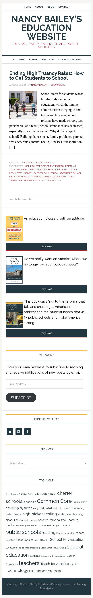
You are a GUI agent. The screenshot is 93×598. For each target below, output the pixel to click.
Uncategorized (45, 162)
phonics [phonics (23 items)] (10, 525)
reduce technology (21, 173)
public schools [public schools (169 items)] (23, 532)
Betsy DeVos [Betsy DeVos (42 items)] (37, 494)
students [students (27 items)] (35, 555)
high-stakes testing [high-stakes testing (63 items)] (39, 514)
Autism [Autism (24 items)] (23, 494)
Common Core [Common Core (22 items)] (80, 502)
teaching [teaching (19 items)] (74, 564)
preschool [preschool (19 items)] (19, 525)
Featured (29, 162)
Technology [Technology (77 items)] (17, 570)
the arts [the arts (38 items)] (42, 571)
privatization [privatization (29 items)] (47, 525)
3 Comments (58, 85)
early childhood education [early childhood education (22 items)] (46, 508)
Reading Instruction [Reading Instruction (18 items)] (65, 533)
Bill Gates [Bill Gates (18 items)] (52, 494)
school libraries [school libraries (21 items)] (41, 540)
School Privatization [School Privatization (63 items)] (67, 539)
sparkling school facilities (57, 176)
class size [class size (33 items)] (29, 502)
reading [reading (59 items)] (48, 532)
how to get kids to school (63, 169)
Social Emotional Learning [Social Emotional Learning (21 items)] (53, 547)
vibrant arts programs (23, 180)
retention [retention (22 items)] (10, 540)
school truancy (30, 176)
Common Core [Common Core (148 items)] (54, 501)
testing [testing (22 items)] (32, 571)
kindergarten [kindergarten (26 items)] (65, 514)
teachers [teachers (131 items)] (29, 563)
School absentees (61, 173)
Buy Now (46, 246)
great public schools (34, 169)
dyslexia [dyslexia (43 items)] (26, 508)
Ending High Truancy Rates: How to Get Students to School (46, 76)
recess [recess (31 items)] (80, 533)
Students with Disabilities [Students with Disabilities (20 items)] (53, 556)
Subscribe (21, 398)
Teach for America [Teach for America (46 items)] (54, 564)
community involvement (39, 166)
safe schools (41, 173)
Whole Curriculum (49, 180)
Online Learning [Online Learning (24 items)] (28, 520)
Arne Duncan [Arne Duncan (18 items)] (12, 494)
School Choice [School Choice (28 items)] (25, 539)
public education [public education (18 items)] (64, 525)
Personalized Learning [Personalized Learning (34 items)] (63, 520)
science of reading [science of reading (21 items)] (31, 547)
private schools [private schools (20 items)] (32, 525)
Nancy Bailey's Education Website (46, 28)
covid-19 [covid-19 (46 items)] (12, 508)
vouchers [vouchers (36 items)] (54, 571)
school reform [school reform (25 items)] (13, 547)
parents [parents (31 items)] (43, 520)
